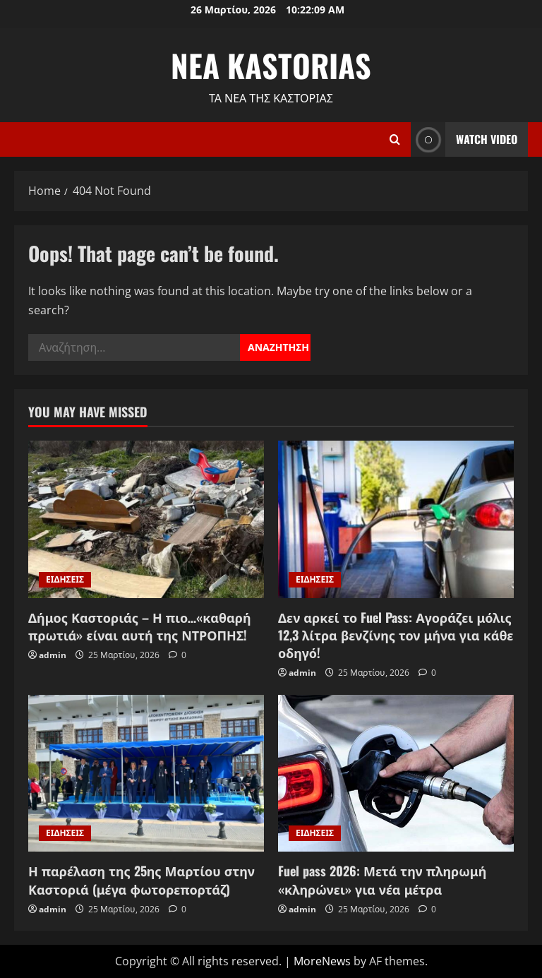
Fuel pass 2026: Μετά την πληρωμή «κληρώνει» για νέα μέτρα (382, 879)
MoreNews (322, 961)
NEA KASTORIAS (271, 65)
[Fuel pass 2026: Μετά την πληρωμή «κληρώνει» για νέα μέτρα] (396, 773)
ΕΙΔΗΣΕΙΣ (65, 579)
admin (52, 655)
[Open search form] (395, 139)
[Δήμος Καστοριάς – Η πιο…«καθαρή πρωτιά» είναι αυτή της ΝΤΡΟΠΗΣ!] (146, 519)
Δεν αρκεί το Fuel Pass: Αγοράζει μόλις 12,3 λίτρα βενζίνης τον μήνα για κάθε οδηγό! (395, 635)
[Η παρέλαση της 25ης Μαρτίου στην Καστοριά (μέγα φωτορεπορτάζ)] (146, 773)
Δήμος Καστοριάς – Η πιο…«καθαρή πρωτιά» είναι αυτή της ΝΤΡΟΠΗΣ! (139, 626)
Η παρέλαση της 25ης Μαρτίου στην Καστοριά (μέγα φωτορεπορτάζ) (141, 879)
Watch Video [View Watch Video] (464, 139)
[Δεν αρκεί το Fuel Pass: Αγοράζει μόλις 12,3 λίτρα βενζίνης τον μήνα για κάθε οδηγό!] (396, 519)
